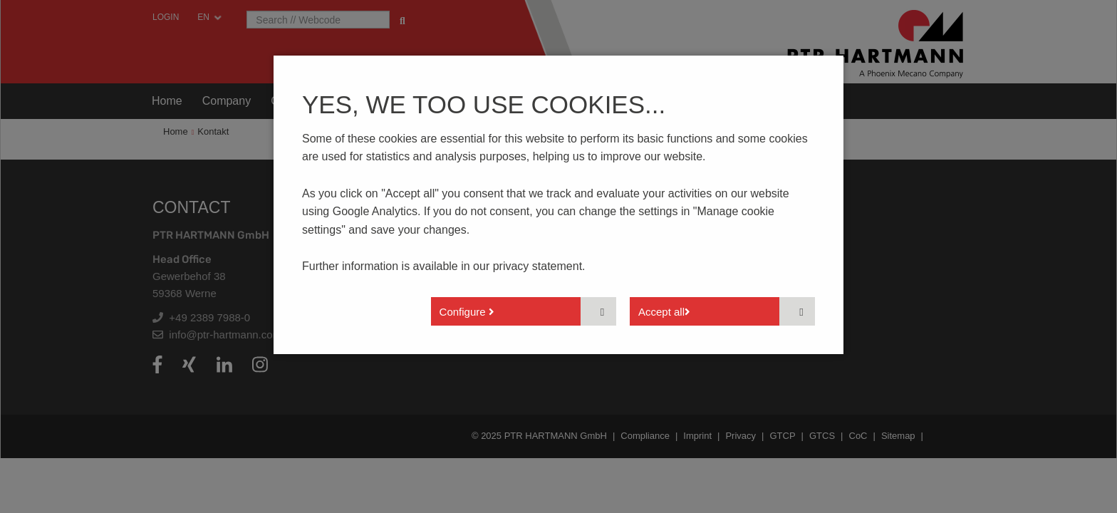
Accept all (664, 312)
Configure (467, 312)
